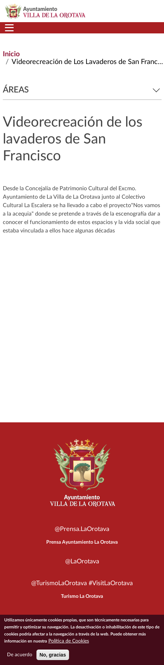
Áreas (82, 90)
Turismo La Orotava (82, 596)
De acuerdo (19, 654)
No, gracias (53, 655)
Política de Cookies (68, 641)
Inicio (11, 54)
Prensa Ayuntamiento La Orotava (82, 542)
